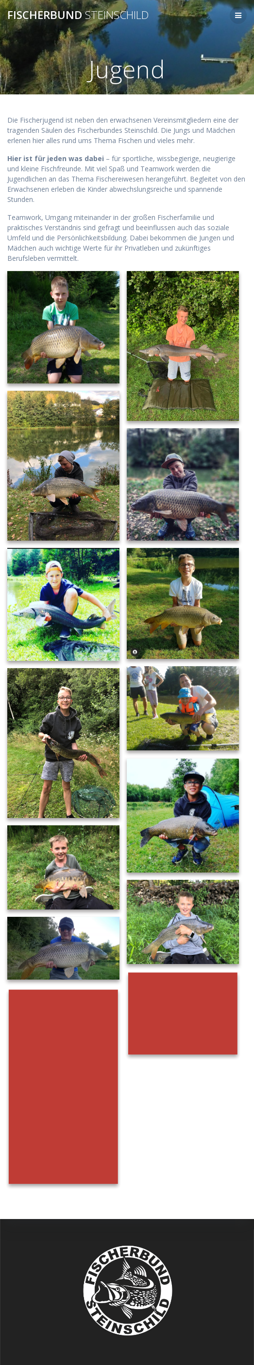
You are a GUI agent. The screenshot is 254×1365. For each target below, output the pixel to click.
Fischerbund (78, 15)
